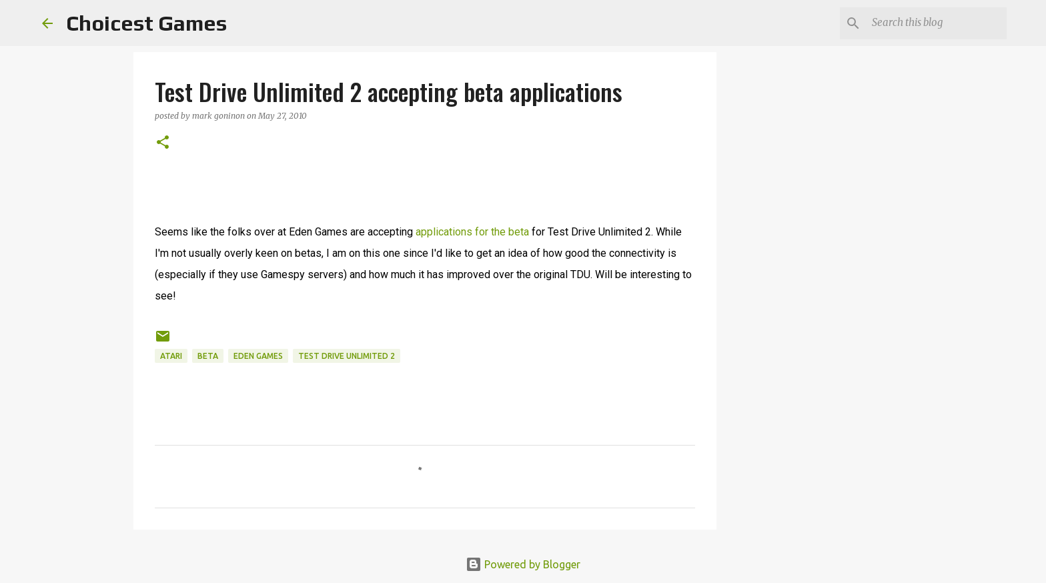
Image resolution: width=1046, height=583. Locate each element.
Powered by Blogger (523, 564)
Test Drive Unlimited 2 (346, 356)
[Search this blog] (937, 23)
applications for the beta (472, 231)
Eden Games (258, 356)
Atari (171, 356)
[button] (163, 143)
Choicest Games (146, 23)
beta (207, 356)
